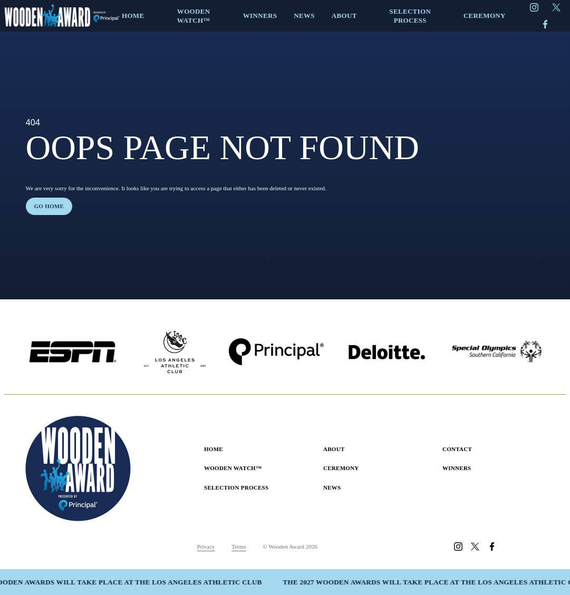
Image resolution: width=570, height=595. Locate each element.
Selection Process (236, 487)
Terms (238, 546)
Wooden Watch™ (233, 468)
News (332, 487)
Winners (456, 468)
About (334, 449)
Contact (457, 449)
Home (213, 449)
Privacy (206, 546)
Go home (49, 206)
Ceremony (341, 468)
